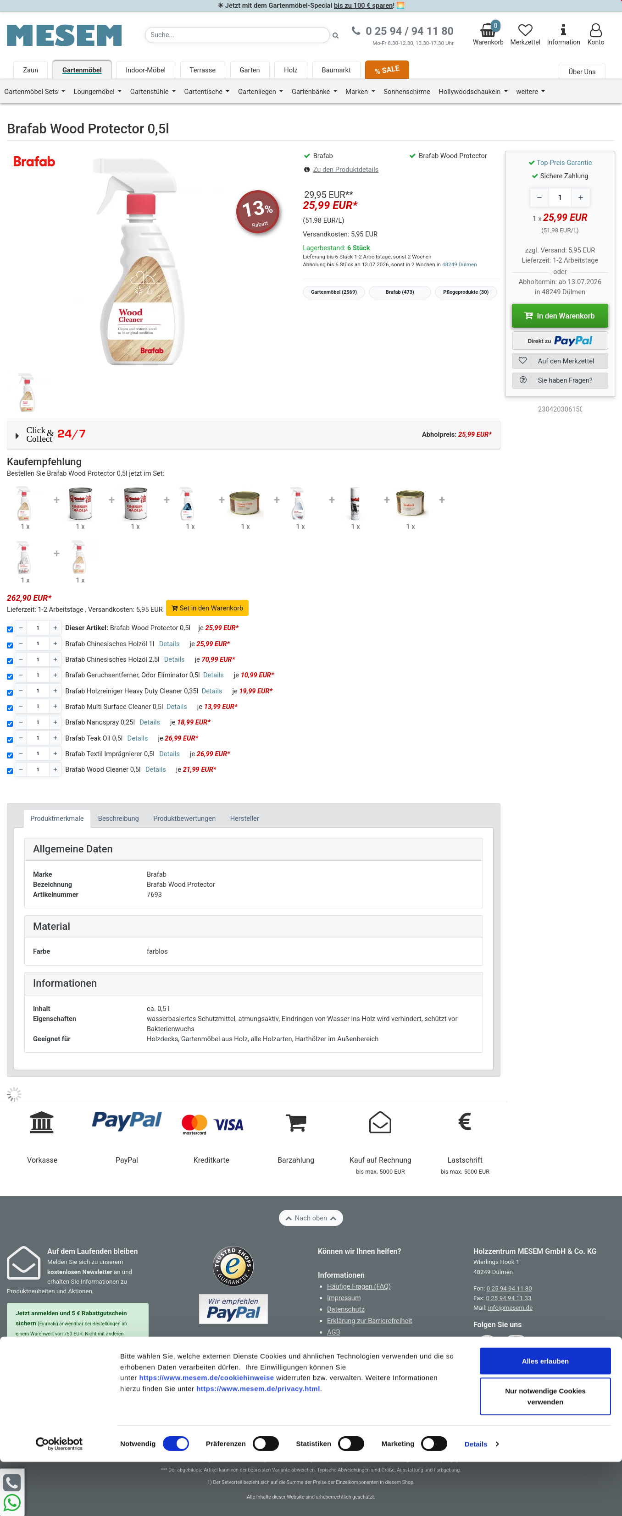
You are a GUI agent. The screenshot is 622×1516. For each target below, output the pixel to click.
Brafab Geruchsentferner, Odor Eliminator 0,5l (132, 675)
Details (476, 1498)
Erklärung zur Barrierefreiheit (369, 1321)
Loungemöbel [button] (95, 92)
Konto (596, 34)
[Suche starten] (335, 35)
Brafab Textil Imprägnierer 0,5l (110, 754)
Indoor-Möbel (146, 70)
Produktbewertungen (184, 818)
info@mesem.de (510, 1307)
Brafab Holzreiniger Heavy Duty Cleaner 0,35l (131, 691)
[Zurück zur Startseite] (64, 35)
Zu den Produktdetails (346, 169)
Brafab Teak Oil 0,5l (93, 738)
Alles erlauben (545, 1415)
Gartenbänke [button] (312, 92)
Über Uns (581, 72)
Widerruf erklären (356, 1367)
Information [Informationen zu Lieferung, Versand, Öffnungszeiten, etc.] (563, 34)
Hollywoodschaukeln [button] (470, 92)
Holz (291, 70)
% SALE (387, 70)
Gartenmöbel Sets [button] (32, 92)
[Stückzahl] (38, 628)
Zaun (30, 70)
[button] (253, 435)
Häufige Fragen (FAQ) (359, 1286)
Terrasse (203, 70)
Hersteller (244, 818)
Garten (250, 70)
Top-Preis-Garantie (564, 163)
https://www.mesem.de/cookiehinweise (206, 1432)
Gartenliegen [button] (258, 92)
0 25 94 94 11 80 (509, 1288)
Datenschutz (346, 1309)
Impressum (344, 1298)
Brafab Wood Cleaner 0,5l (102, 769)
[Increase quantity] (581, 197)
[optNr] (560, 409)
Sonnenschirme (406, 92)
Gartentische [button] (204, 92)
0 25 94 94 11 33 (509, 1298)
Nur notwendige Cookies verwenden (545, 1450)
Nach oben (310, 1218)
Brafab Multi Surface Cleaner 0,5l (114, 707)
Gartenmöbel (82, 70)
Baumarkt (336, 70)
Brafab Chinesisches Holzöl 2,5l (112, 659)
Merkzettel (525, 34)
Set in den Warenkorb (207, 608)
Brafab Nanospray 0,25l (100, 722)
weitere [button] (527, 92)
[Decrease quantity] (539, 197)
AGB (333, 1332)
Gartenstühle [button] (150, 92)
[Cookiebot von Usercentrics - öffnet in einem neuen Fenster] (59, 1498)
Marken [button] (357, 92)
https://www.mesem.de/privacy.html (258, 1443)
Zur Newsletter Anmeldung (78, 1371)
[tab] (57, 819)
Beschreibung (118, 818)
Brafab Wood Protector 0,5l (127, 628)
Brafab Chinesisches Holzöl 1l (109, 644)
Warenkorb (488, 33)
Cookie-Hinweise (352, 1344)
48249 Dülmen (459, 264)
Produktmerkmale (56, 818)
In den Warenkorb (559, 315)
